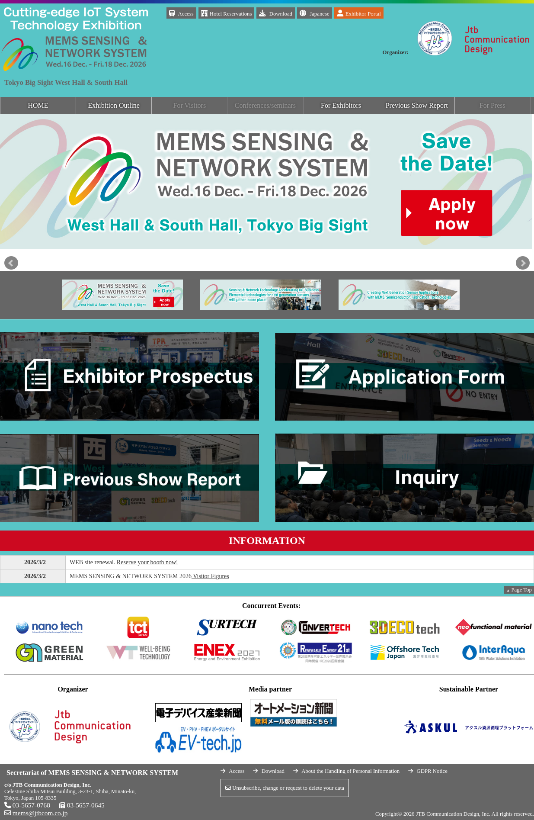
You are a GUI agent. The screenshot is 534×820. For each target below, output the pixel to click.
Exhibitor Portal (359, 13)
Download (275, 13)
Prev (11, 263)
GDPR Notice (431, 771)
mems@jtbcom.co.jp (40, 813)
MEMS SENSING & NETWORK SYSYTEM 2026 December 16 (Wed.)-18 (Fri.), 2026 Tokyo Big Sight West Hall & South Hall (75, 19)
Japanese (314, 13)
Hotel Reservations (226, 13)
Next (523, 263)
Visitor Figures (210, 576)
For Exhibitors (341, 105)
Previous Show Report (417, 105)
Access (181, 13)
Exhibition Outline (114, 105)
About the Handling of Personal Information (350, 771)
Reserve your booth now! (147, 562)
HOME (38, 105)
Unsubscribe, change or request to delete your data (284, 788)
